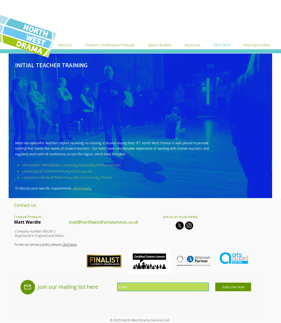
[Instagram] (189, 226)
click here (69, 244)
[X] (180, 226)
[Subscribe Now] (233, 287)
